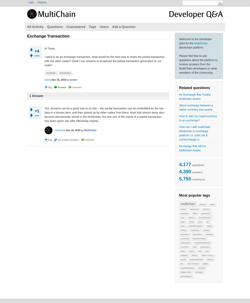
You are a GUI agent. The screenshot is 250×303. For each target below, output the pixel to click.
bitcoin (183, 259)
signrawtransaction (187, 268)
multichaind (195, 230)
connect (183, 230)
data (194, 247)
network (210, 259)
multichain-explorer (195, 226)
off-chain (201, 268)
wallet (195, 213)
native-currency (207, 255)
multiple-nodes (186, 272)
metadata (209, 234)
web (199, 251)
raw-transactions (205, 218)
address (191, 218)
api (207, 222)
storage (194, 255)
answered (60, 130)
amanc (73, 79)
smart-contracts (193, 264)
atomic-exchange (199, 239)
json (207, 251)
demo (192, 251)
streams (202, 204)
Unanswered (75, 27)
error (182, 218)
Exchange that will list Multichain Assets (192, 148)
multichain (188, 204)
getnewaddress (186, 276)
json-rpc (206, 209)
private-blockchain (196, 259)
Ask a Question (123, 27)
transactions (194, 209)
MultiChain (200, 43)
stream (183, 209)
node (200, 222)
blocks (183, 251)
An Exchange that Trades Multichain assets (194, 96)
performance (205, 247)
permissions (205, 213)
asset (183, 222)
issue (183, 226)
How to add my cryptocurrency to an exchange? (198, 118)
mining (191, 222)
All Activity (35, 27)
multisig (206, 230)
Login (31, 2)
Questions (55, 27)
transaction (184, 234)
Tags (92, 27)
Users (104, 27)
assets (212, 204)
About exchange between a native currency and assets (196, 107)
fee (182, 264)
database (184, 255)
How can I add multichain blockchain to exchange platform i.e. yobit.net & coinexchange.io (194, 133)
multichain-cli (185, 243)
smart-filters (197, 234)
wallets (205, 264)
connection (184, 247)
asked (48, 79)
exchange (199, 272)
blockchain (184, 213)
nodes (209, 226)
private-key (184, 239)
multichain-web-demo (202, 243)
